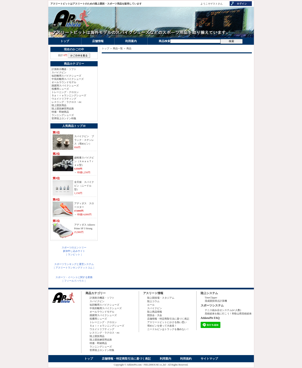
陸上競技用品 (59, 105)
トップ (64, 41)
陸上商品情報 (154, 311)
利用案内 (131, 41)
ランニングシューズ (63, 115)
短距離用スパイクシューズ (66, 75)
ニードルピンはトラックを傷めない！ (168, 329)
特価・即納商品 (60, 111)
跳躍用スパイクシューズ (65, 85)
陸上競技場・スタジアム (160, 297)
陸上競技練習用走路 (63, 108)
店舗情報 (98, 41)
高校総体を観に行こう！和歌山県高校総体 (228, 313)
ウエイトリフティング (64, 98)
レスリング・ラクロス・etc (67, 102)
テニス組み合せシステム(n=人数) (223, 310)
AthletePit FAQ (210, 318)
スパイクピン (59, 72)
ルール (151, 304)
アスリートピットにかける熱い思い (167, 322)
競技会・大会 (154, 315)
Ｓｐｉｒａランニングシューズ (69, 95)
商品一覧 (118, 48)
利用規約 (186, 358)
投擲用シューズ (60, 88)
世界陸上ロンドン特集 (64, 118)
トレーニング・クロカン (65, 92)
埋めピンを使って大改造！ (162, 325)
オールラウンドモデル (64, 82)
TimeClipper (211, 297)
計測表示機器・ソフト (64, 69)
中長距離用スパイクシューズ (68, 79)
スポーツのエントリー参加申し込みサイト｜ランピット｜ (74, 251)
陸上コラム (153, 301)
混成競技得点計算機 (216, 300)
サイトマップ (209, 358)
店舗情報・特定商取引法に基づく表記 (168, 318)
